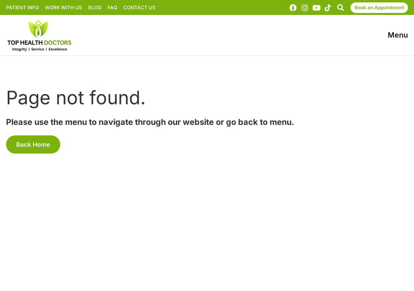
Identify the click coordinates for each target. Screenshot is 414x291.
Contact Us (139, 7)
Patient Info (22, 7)
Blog (94, 7)
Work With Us (63, 7)
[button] (340, 8)
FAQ (112, 7)
